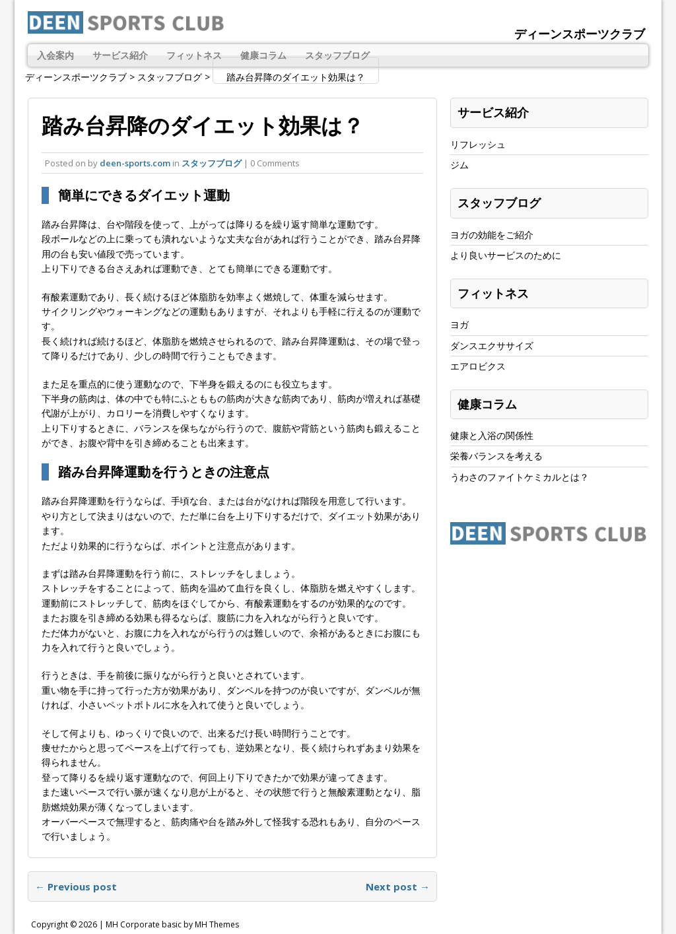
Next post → (398, 886)
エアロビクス (478, 366)
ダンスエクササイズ (491, 345)
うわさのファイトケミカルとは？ (519, 477)
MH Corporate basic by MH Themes (172, 924)
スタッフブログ (337, 55)
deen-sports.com (135, 163)
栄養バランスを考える (496, 456)
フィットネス (194, 55)
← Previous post (76, 886)
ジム (459, 164)
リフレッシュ (478, 144)
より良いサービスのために (505, 255)
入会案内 (55, 55)
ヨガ (459, 324)
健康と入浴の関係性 (491, 435)
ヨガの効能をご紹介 (491, 234)
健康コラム (263, 55)
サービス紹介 (120, 55)
